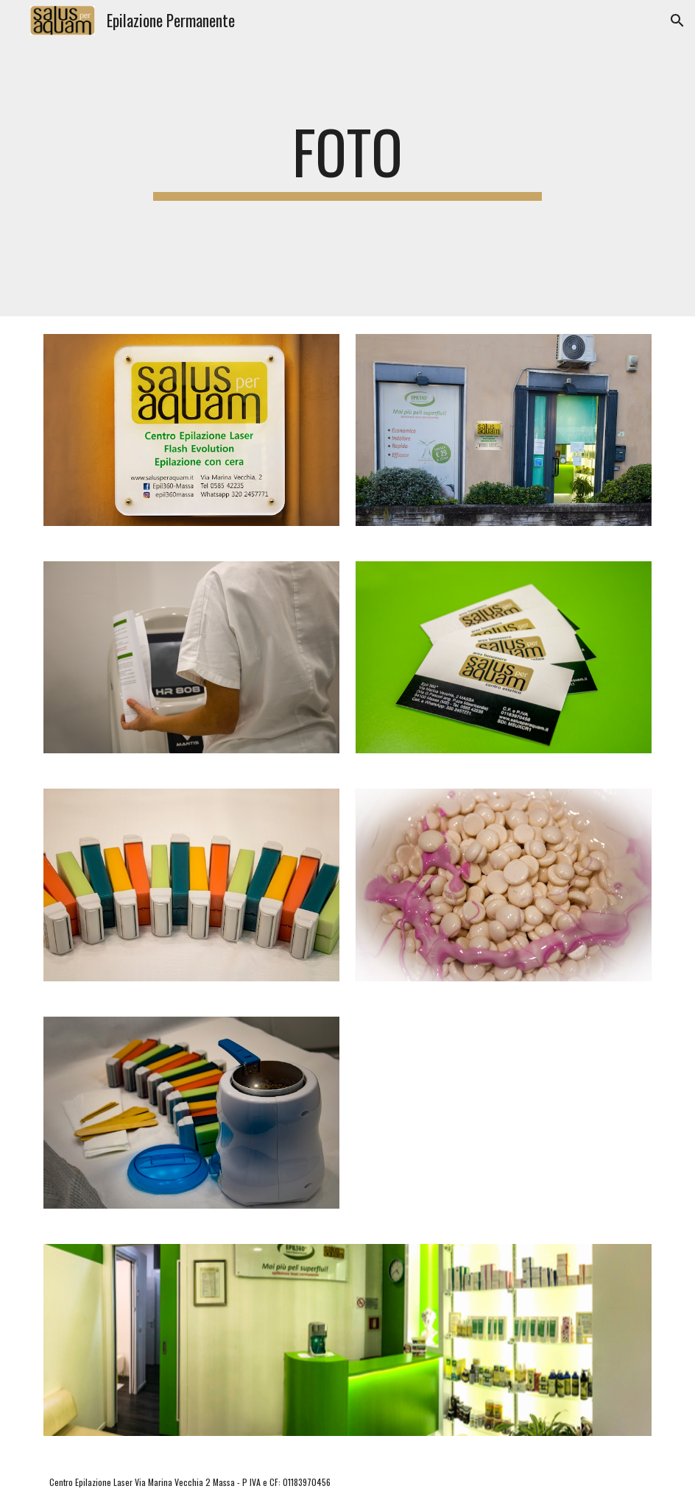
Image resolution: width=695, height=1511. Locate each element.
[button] (677, 20)
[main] (347, 158)
